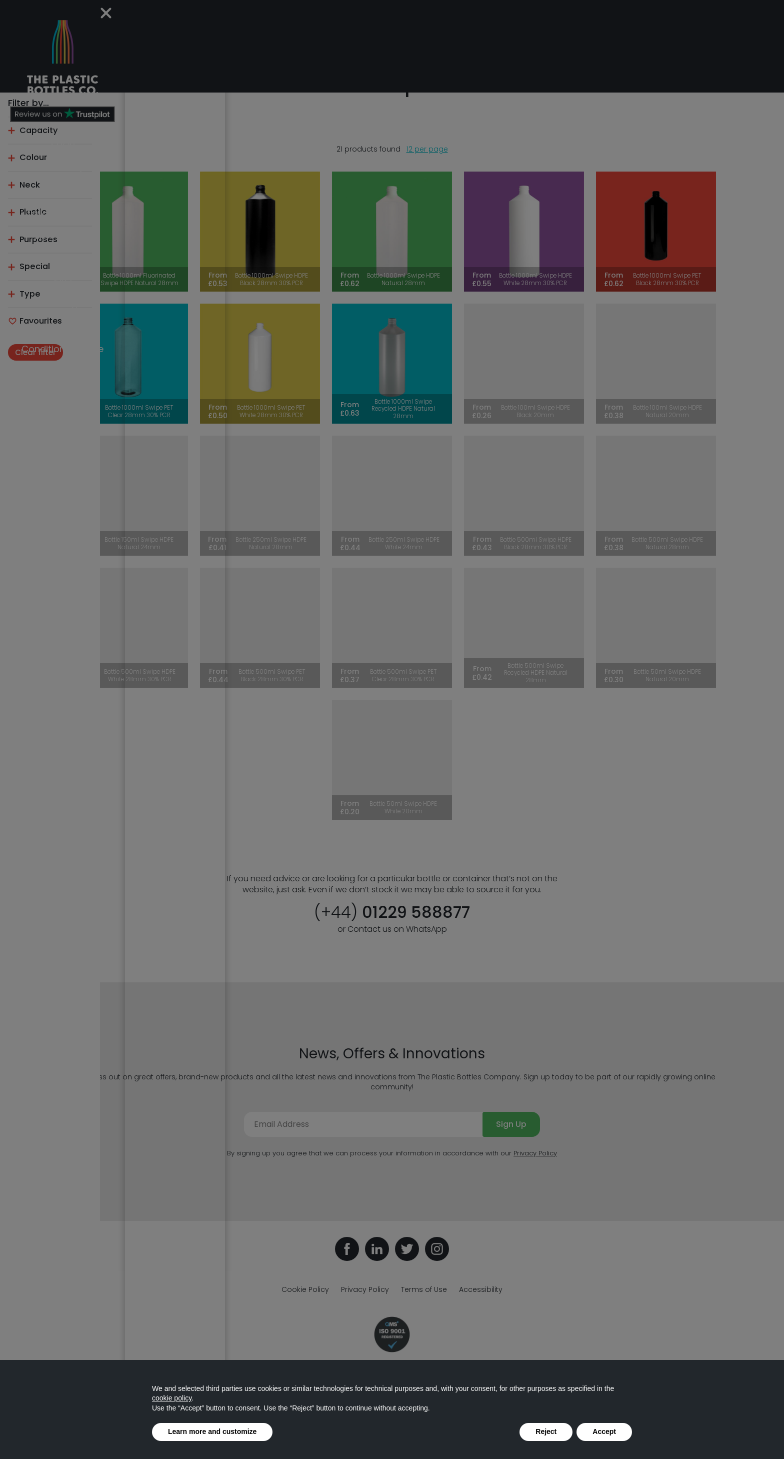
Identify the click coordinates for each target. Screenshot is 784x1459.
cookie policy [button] (172, 1398)
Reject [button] (546, 1431)
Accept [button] (604, 1431)
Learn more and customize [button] (212, 1431)
